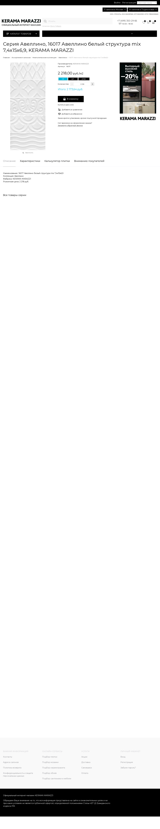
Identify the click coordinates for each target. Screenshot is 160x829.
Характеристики (30, 161)
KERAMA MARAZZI (81, 64)
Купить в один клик (66, 105)
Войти (117, 2)
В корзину (72, 99)
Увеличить (29, 153)
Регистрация (129, 2)
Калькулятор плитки (57, 161)
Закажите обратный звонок (70, 125)
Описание (9, 161)
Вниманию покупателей (89, 161)
